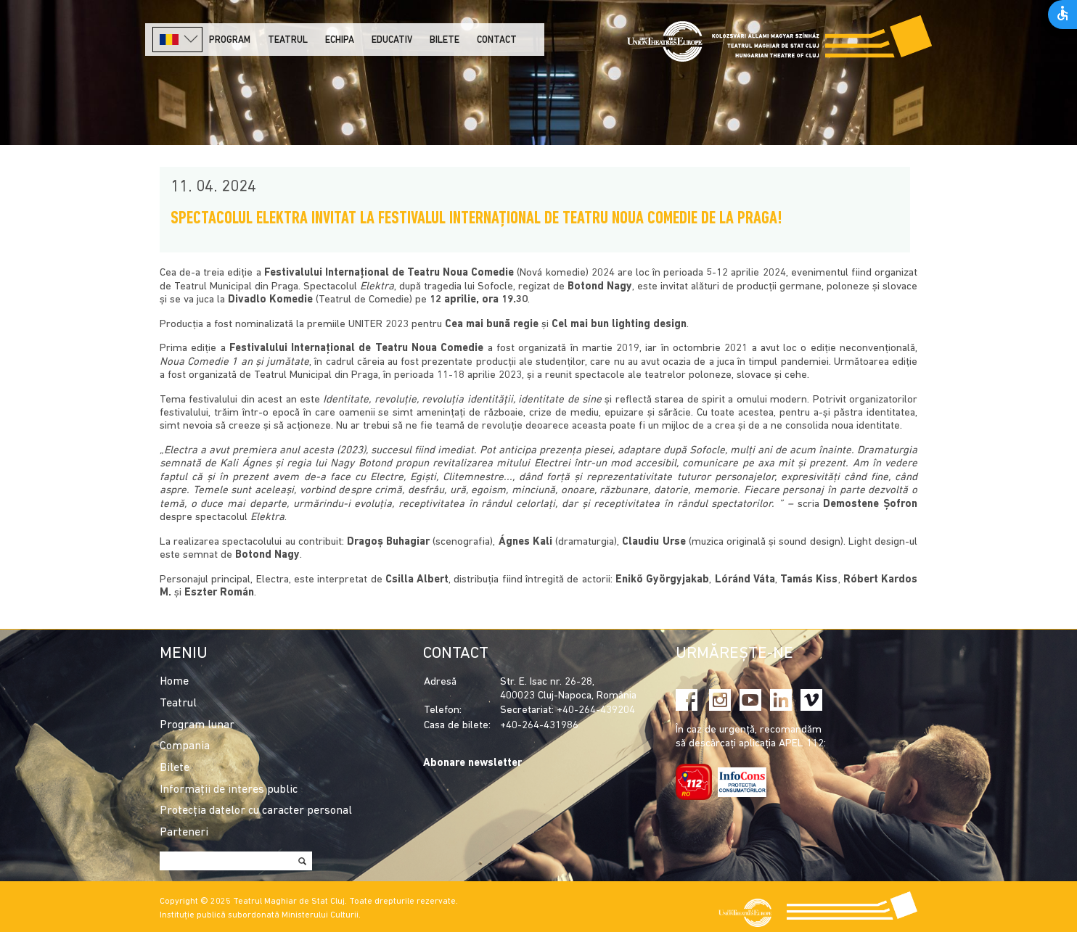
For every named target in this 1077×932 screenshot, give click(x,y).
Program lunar (197, 725)
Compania (185, 746)
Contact (497, 40)
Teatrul (288, 40)
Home (174, 682)
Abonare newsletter (472, 763)
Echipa (339, 40)
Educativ (392, 40)
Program (229, 40)
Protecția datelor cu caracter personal (256, 811)
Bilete (444, 40)
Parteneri (184, 832)
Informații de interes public (229, 790)
